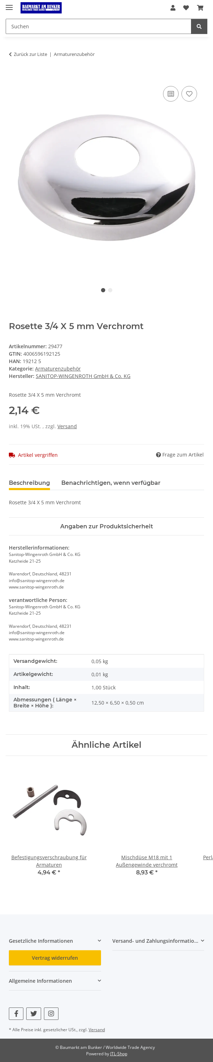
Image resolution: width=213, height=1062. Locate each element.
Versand (67, 426)
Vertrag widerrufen (55, 957)
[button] (173, 8)
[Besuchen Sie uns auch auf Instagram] (51, 1014)
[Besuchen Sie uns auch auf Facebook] (16, 1014)
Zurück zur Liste (30, 54)
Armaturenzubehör (58, 368)
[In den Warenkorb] (14, 76)
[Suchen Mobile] (98, 26)
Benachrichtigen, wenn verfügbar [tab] (111, 483)
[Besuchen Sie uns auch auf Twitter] (33, 1014)
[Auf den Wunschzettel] (189, 94)
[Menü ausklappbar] (9, 4)
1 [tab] (103, 290)
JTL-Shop (118, 1054)
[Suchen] (199, 26)
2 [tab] (110, 290)
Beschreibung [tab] (29, 483)
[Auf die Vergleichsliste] (171, 94)
